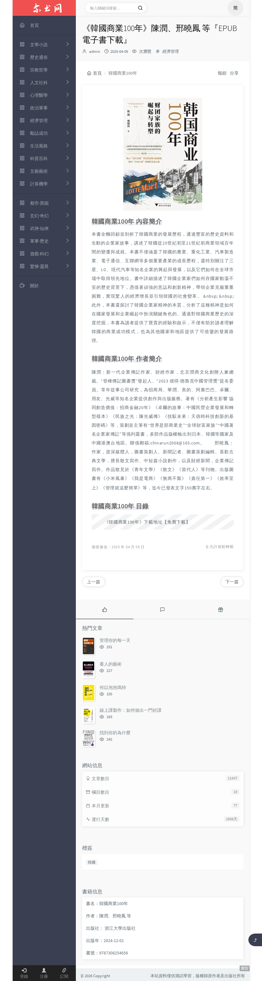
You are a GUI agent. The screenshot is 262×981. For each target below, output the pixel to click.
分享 (234, 73)
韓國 (91, 862)
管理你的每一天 (115, 640)
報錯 (222, 73)
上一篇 (93, 582)
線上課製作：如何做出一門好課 (130, 710)
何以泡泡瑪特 (113, 687)
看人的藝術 (111, 664)
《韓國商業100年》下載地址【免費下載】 (147, 522)
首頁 (94, 73)
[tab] (105, 609)
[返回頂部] (255, 940)
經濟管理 (170, 51)
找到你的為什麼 (115, 733)
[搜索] (140, 8)
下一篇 (232, 582)
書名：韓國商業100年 (107, 903)
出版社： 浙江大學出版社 (111, 928)
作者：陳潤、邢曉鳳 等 (108, 916)
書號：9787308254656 (107, 953)
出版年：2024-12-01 (105, 940)
